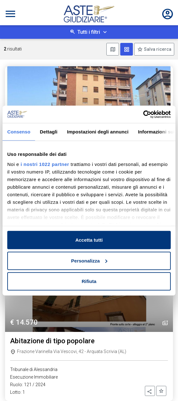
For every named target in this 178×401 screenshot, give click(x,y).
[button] (150, 391)
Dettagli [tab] (48, 131)
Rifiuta (89, 281)
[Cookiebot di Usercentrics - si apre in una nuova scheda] (143, 114)
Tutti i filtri (88, 32)
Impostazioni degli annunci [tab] (97, 131)
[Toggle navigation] (10, 14)
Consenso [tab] (18, 131)
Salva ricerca (157, 49)
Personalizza (89, 260)
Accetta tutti (89, 240)
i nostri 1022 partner (45, 164)
